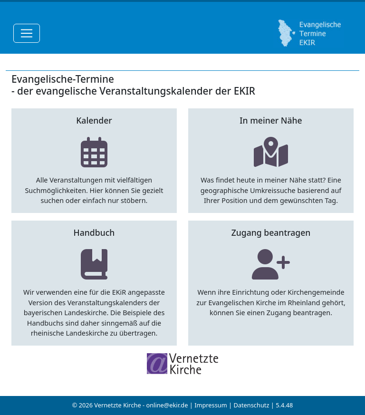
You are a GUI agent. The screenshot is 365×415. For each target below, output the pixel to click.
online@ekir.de (167, 405)
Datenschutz (251, 405)
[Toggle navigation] (26, 33)
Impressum (210, 405)
